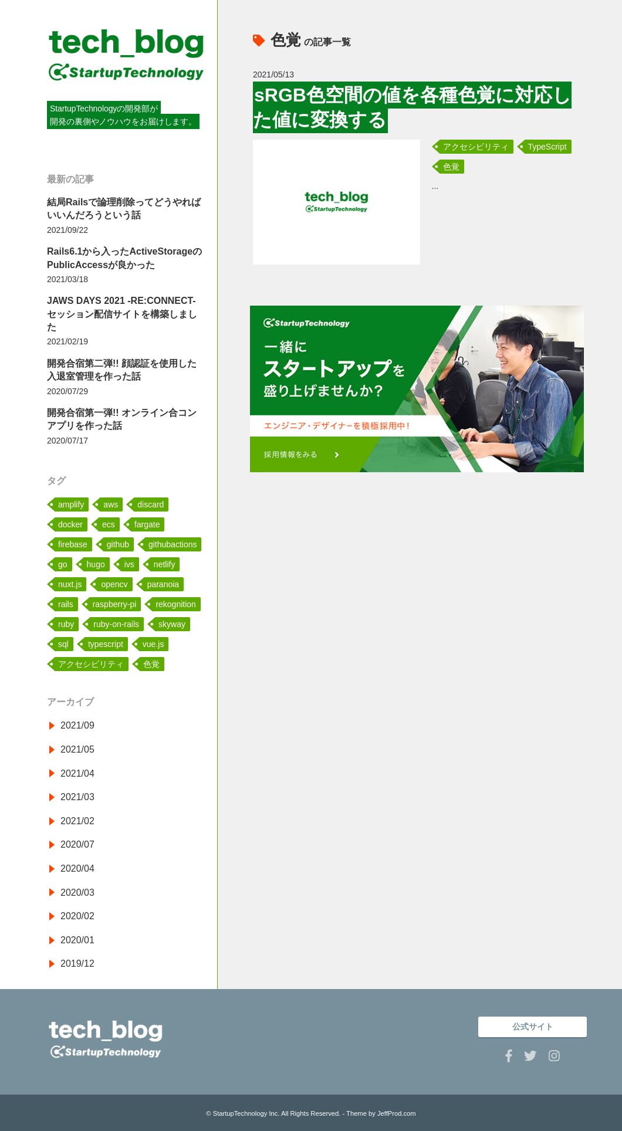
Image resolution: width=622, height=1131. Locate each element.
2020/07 (77, 844)
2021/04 (77, 773)
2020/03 (77, 893)
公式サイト (532, 1026)
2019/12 (77, 964)
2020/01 (77, 940)
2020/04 (77, 868)
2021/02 (77, 821)
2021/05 (77, 749)
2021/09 (77, 725)
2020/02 (77, 916)
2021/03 (77, 797)
